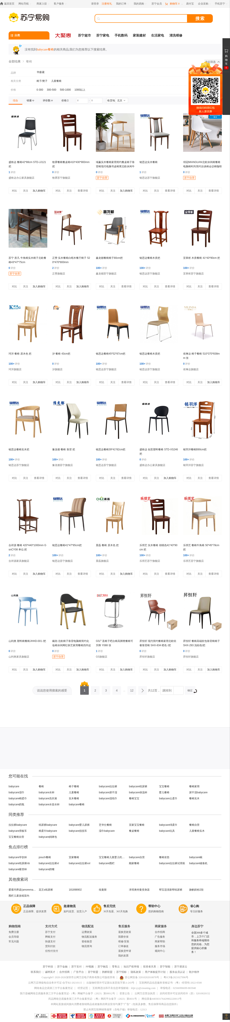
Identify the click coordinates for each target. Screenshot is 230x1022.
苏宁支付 (50, 932)
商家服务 (161, 926)
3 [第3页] (106, 689)
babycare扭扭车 (78, 830)
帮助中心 (154, 906)
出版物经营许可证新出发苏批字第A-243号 (110, 982)
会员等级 (14, 936)
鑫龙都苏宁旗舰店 (106, 273)
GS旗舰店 (101, 656)
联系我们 (36, 971)
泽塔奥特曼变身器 (139, 889)
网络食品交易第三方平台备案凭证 (53, 988)
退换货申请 (124, 950)
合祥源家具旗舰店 (19, 560)
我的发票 (123, 955)
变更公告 (125, 993)
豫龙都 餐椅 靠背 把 (63, 449)
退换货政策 (124, 932)
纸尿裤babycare (48, 824)
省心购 (194, 906)
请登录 (95, 3)
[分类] (29, 35)
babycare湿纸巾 (108, 798)
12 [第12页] (131, 689)
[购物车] (174, 4)
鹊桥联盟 (107, 971)
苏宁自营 (102, 177)
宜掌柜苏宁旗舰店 (193, 273)
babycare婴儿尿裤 (79, 824)
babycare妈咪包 (48, 836)
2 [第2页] (95, 689)
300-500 (51, 89)
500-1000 (65, 89)
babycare (14, 786)
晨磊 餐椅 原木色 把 (107, 545)
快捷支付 (50, 941)
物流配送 (88, 926)
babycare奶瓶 (16, 804)
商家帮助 (160, 941)
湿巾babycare (107, 830)
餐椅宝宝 (134, 798)
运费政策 (87, 932)
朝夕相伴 (194, 971)
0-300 (40, 89)
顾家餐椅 (134, 863)
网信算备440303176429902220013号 (162, 998)
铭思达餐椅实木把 (19, 449)
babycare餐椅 (76, 804)
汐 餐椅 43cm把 (61, 353)
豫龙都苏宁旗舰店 (62, 465)
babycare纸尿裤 (138, 786)
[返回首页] (8, 4)
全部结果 (15, 61)
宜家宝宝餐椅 (136, 824)
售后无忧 (109, 906)
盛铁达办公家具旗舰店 (21, 177)
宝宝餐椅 (164, 786)
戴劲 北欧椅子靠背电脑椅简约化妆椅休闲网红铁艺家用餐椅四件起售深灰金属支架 (71, 645)
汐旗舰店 (57, 369)
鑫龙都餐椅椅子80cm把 (109, 257)
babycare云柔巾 (168, 798)
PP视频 (90, 966)
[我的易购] (140, 4)
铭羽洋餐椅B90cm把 (195, 449)
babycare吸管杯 (18, 869)
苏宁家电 (102, 35)
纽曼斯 (103, 889)
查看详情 (83, 190)
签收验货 (87, 941)
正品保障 (29, 906)
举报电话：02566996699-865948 (178, 988)
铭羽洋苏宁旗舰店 (193, 465)
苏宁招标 (121, 971)
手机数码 (121, 35)
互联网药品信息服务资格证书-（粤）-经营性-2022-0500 (170, 982)
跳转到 (167, 690)
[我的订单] (123, 4)
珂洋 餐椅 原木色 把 (20, 353)
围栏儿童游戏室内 (19, 895)
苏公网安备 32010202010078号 (139, 977)
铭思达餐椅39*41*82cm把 (110, 449)
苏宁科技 (48, 966)
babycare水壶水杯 (49, 804)
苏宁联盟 (93, 971)
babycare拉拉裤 (108, 786)
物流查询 (87, 946)
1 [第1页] (84, 689)
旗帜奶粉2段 (196, 889)
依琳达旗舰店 (191, 369)
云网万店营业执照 (145, 993)
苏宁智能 (165, 966)
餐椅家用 (194, 786)
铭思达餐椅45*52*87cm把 (110, 353)
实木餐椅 (74, 798)
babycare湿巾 (16, 792)
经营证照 (83, 988)
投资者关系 (149, 966)
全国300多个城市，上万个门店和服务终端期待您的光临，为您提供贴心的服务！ (200, 942)
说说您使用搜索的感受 (52, 690)
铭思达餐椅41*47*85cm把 (67, 545)
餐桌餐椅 (134, 830)
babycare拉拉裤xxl (79, 863)
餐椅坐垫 (164, 857)
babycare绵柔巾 (168, 824)
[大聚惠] (63, 35)
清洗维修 (175, 35)
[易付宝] (190, 4)
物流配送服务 (89, 936)
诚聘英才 (50, 971)
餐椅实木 (194, 798)
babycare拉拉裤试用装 (172, 863)
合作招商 (160, 932)
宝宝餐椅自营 (16, 836)
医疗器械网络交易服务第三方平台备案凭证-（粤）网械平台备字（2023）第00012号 (67, 993)
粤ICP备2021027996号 (176, 977)
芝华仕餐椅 (105, 824)
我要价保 (123, 936)
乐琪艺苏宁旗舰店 (150, 560)
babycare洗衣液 (48, 798)
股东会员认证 (177, 971)
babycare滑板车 (18, 830)
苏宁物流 (103, 966)
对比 (14, 190)
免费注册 (14, 932)
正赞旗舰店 (58, 273)
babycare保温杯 (138, 792)
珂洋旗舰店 (15, 369)
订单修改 (123, 946)
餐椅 (41, 786)
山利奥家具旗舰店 (19, 656)
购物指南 (15, 926)
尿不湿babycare (198, 792)
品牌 (13, 72)
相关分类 (16, 80)
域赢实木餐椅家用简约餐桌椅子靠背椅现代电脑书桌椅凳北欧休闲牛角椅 (115, 166)
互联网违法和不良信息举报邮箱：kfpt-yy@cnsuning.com (123, 988)
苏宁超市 (84, 35)
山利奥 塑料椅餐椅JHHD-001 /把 (27, 641)
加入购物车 (39, 190)
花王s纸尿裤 (46, 889)
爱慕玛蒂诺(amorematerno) (23, 889)
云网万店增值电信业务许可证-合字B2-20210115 (55, 982)
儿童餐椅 (56, 80)
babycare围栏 (107, 863)
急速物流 (70, 906)
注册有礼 (107, 3)
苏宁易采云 (180, 966)
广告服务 (160, 936)
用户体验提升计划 (155, 971)
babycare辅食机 (198, 863)
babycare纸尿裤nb (19, 863)
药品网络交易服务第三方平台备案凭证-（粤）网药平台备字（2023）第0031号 (92, 998)
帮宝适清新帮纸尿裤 (170, 889)
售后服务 (124, 926)
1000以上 (79, 89)
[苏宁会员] (156, 4)
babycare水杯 (46, 792)
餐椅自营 (194, 824)
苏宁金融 (62, 966)
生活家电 (157, 35)
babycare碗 (195, 857)
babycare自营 (137, 857)
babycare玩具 (167, 830)
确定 (191, 691)
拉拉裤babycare (18, 824)
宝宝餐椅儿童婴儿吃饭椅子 (113, 857)
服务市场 (160, 946)
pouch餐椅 (45, 857)
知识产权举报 (131, 966)
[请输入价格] (82, 101)
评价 (12, 172)
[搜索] (144, 18)
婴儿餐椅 (164, 792)
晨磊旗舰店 (102, 560)
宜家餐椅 (74, 857)
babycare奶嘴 (46, 869)
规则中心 (160, 950)
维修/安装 (123, 941)
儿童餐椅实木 (197, 830)
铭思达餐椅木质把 (150, 257)
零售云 (116, 966)
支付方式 (51, 926)
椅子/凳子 (42, 80)
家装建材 (139, 35)
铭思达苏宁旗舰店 (150, 177)
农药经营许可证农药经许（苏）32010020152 (185, 993)
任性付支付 (51, 950)
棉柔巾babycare (48, 830)
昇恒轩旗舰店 (147, 656)
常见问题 (14, 941)
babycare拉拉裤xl (49, 863)
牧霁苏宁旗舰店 (61, 177)
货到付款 (50, 946)
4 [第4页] (116, 689)
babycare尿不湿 (108, 792)
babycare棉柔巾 (18, 798)
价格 (13, 89)
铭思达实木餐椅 (149, 162)
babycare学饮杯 (18, 857)
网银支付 (50, 936)
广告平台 (79, 971)
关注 (25, 190)
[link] (15, 100)
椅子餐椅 (74, 786)
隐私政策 (136, 971)
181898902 (75, 889)
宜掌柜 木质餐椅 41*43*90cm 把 (201, 257)
